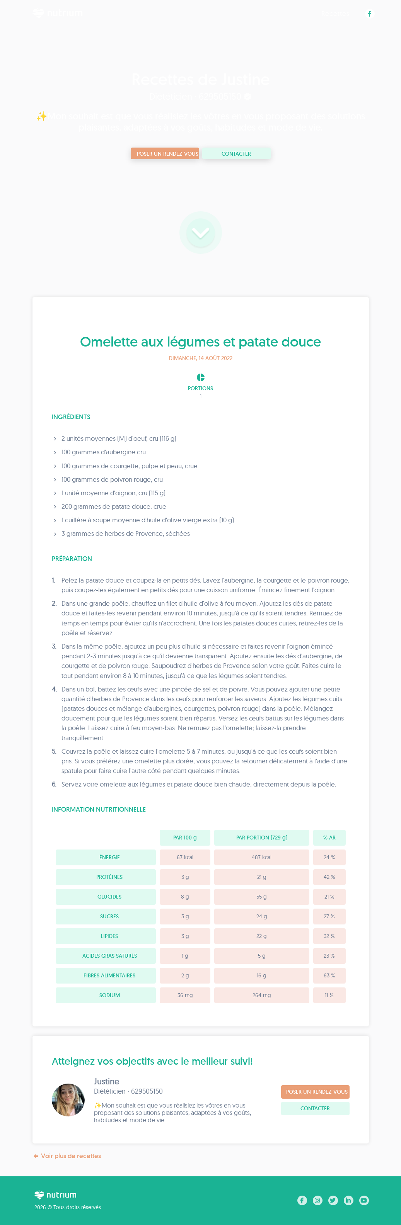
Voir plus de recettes (66, 1156)
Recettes (335, 13)
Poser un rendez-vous (167, 153)
